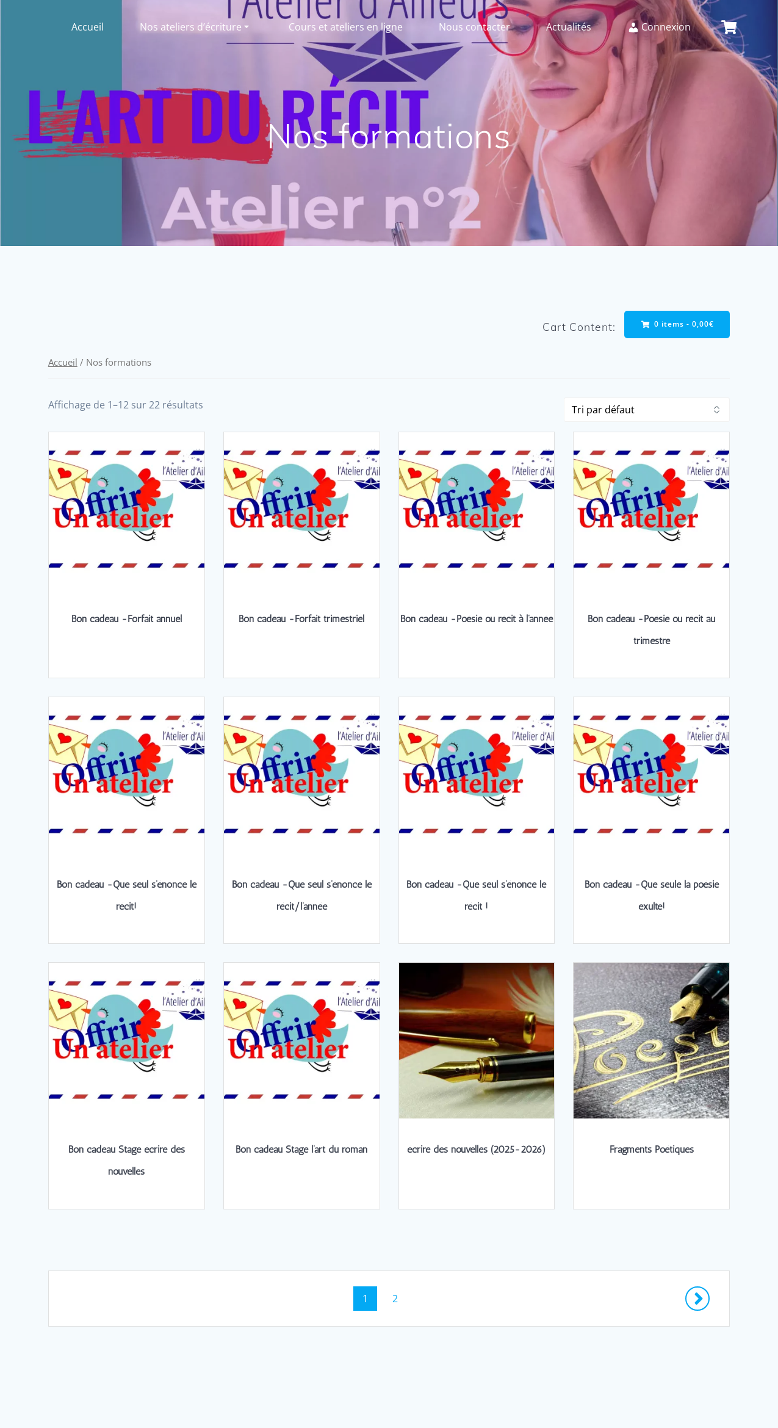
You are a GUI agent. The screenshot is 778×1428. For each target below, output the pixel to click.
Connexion (659, 27)
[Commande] (647, 409)
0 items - (677, 324)
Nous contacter (474, 27)
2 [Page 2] (399, 1298)
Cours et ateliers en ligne (346, 27)
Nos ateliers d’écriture (191, 27)
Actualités (568, 27)
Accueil (87, 27)
